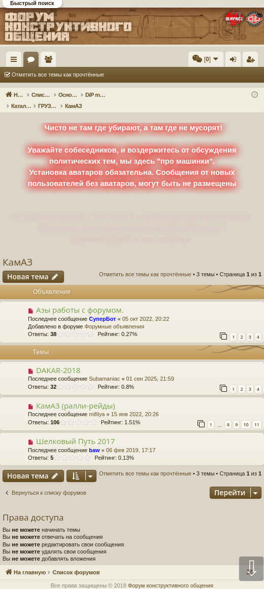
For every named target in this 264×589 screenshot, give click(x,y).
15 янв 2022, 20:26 (135, 403)
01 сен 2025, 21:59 (150, 368)
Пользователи (97, 61)
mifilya (97, 403)
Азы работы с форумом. (80, 299)
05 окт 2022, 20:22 (146, 308)
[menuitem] (125, 59)
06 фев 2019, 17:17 (130, 439)
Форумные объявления (114, 316)
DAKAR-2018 (58, 359)
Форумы (79, 61)
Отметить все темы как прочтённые (58, 74)
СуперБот (102, 308)
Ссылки (16, 61)
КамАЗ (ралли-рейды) (75, 395)
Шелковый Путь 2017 (75, 430)
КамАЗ (17, 251)
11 (256, 414)
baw (94, 439)
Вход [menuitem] (235, 61)
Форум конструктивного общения (170, 575)
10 (245, 414)
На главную (45, 59)
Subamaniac (104, 368)
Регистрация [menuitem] (252, 61)
